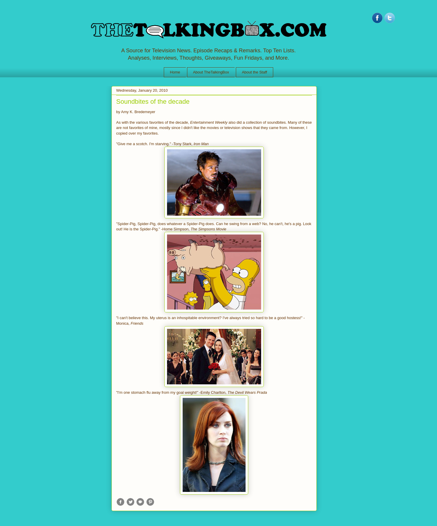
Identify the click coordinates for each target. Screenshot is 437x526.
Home (175, 72)
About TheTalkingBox (211, 72)
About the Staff (254, 72)
